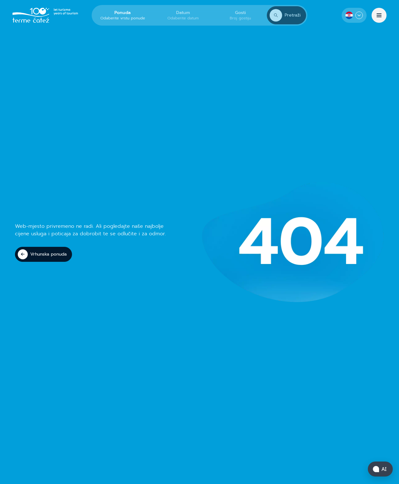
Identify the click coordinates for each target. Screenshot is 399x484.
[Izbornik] (379, 15)
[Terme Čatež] (45, 15)
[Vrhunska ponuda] (43, 254)
